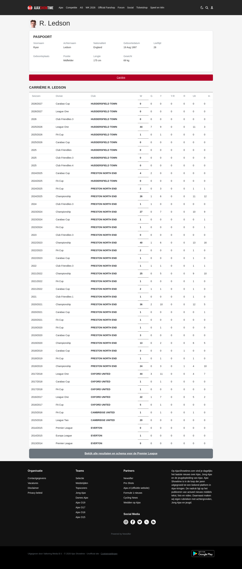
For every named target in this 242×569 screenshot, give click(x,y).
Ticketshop (142, 7)
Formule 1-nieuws (133, 492)
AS (81, 7)
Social (130, 7)
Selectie (80, 478)
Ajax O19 (80, 502)
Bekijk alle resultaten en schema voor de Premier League (121, 453)
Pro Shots (129, 483)
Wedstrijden (82, 483)
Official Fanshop (104, 7)
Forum (121, 7)
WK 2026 (90, 7)
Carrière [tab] (121, 77)
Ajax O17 (80, 507)
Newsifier (128, 478)
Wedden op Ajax (132, 502)
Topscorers (81, 488)
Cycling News (131, 497)
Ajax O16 (80, 512)
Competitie (70, 7)
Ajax (61, 7)
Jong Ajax (81, 492)
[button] (206, 7)
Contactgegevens (37, 478)
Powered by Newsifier (121, 534)
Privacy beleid (35, 492)
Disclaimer (33, 488)
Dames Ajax (82, 497)
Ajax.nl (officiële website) (136, 488)
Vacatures (33, 483)
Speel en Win (157, 7)
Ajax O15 (80, 517)
